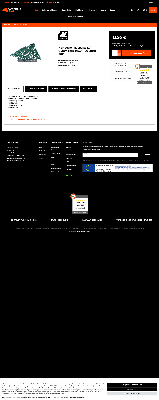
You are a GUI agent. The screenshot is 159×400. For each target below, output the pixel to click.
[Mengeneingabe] (115, 53)
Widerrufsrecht (71, 154)
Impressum (69, 151)
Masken (103, 10)
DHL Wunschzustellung (39, 397)
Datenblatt (88, 89)
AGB (67, 162)
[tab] (14, 89)
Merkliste (41, 158)
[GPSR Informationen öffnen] (27, 119)
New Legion (69, 62)
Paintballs (91, 10)
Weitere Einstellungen (77, 397)
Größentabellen (56, 172)
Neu (36, 10)
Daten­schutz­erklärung (56, 393)
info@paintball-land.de (37, 2)
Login (40, 147)
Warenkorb (42, 154)
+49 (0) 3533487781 (18, 155)
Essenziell (9, 397)
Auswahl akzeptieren (132, 393)
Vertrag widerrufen (69, 174)
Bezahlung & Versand (55, 148)
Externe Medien (22, 397)
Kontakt (150, 2)
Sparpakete (66, 10)
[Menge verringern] (119, 54)
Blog (52, 157)
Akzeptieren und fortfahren (132, 385)
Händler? (57, 2)
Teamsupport (55, 161)
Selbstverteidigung (49, 10)
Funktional (64, 397)
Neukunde (42, 151)
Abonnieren (145, 155)
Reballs (24, 24)
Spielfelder (54, 164)
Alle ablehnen (132, 389)
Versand (127, 43)
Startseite (7, 24)
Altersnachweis (56, 153)
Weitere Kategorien (75, 16)
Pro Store (69, 169)
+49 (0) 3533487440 (18, 158)
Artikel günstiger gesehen (64, 89)
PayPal (54, 397)
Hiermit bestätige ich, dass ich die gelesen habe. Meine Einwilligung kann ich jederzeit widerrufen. (116, 160)
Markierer (79, 10)
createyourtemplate (79, 231)
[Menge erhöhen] (119, 51)
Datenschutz (70, 158)
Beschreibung (14, 89)
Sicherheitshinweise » (17, 116)
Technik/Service (56, 168)
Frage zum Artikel (36, 89)
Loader (113, 10)
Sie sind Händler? (71, 165)
